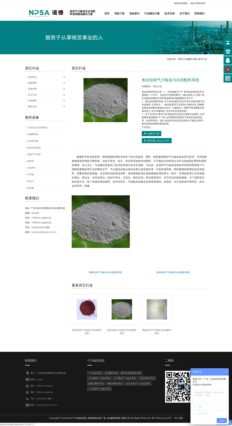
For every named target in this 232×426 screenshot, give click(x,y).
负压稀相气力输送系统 (99, 378)
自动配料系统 (111, 373)
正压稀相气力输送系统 (125, 378)
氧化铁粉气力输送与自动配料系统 (173, 272)
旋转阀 (30, 188)
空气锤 (30, 174)
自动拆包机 (32, 141)
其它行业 (202, 59)
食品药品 (32, 77)
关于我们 (184, 13)
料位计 (30, 181)
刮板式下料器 (34, 154)
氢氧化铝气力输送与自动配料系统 (105, 272)
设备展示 (134, 13)
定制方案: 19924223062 (157, 140)
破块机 (30, 161)
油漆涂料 (32, 88)
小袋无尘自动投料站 (37, 127)
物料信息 (32, 106)
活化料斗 (31, 167)
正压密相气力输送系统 (99, 389)
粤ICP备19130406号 (162, 418)
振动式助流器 (34, 147)
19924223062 (181, 3)
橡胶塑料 (32, 83)
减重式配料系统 (96, 383)
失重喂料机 (32, 134)
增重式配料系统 (115, 383)
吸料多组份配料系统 (131, 373)
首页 (107, 13)
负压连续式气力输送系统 (138, 383)
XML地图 (178, 418)
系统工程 (119, 13)
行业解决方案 (152, 13)
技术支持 (169, 13)
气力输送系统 (96, 360)
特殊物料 (32, 100)
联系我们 (199, 13)
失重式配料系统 (147, 378)
